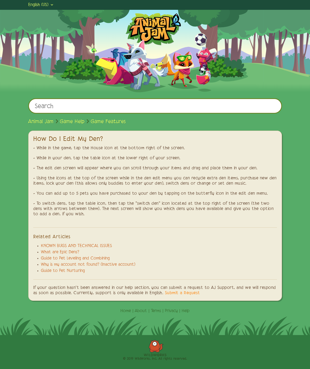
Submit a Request (182, 293)
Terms (156, 311)
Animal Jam (41, 121)
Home (125, 311)
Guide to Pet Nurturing (63, 271)
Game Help (72, 121)
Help (186, 311)
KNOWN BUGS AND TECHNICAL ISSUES (76, 246)
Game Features (108, 121)
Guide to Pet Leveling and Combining (75, 258)
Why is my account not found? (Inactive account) (88, 265)
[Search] (155, 106)
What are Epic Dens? (60, 252)
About (141, 311)
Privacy (171, 311)
